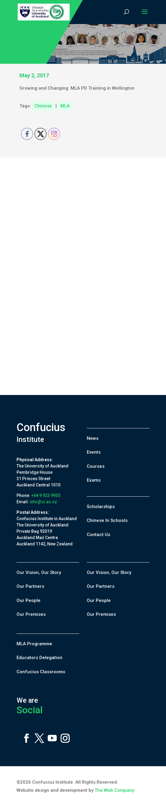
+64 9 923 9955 (45, 495)
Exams (94, 480)
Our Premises (31, 614)
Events (94, 452)
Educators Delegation (39, 657)
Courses (95, 466)
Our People (29, 600)
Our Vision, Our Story (39, 572)
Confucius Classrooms (41, 671)
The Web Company (114, 790)
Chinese (43, 106)
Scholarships (101, 506)
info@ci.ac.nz (43, 501)
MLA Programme (34, 643)
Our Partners (30, 586)
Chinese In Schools (107, 520)
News (92, 438)
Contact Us (98, 534)
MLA (65, 106)
